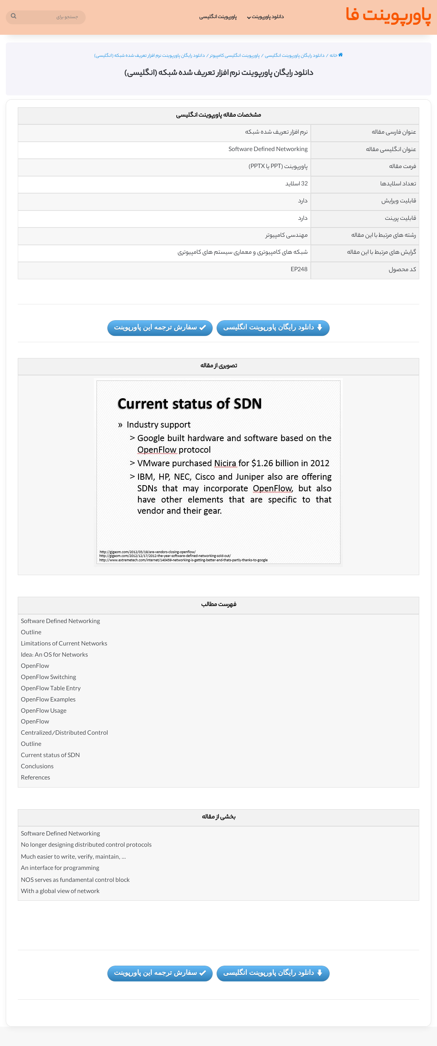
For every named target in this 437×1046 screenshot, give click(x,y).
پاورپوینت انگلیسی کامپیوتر (235, 56)
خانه (336, 56)
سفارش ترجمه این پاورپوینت (160, 327)
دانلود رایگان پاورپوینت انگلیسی (295, 56)
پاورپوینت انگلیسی (218, 17)
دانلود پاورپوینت (268, 17)
